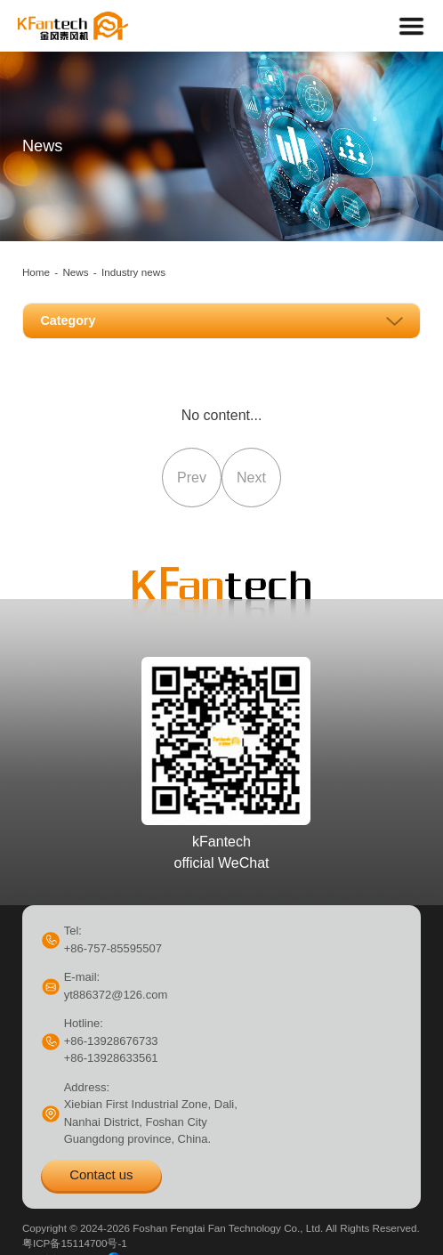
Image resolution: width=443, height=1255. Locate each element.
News (75, 272)
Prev (191, 477)
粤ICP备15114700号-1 (74, 1243)
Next (251, 477)
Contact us (101, 1174)
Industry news (133, 272)
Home (36, 272)
